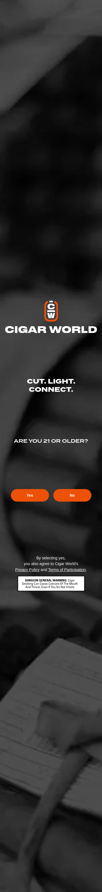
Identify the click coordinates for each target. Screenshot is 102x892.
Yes (29, 495)
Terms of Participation (67, 570)
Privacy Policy (27, 570)
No (72, 495)
